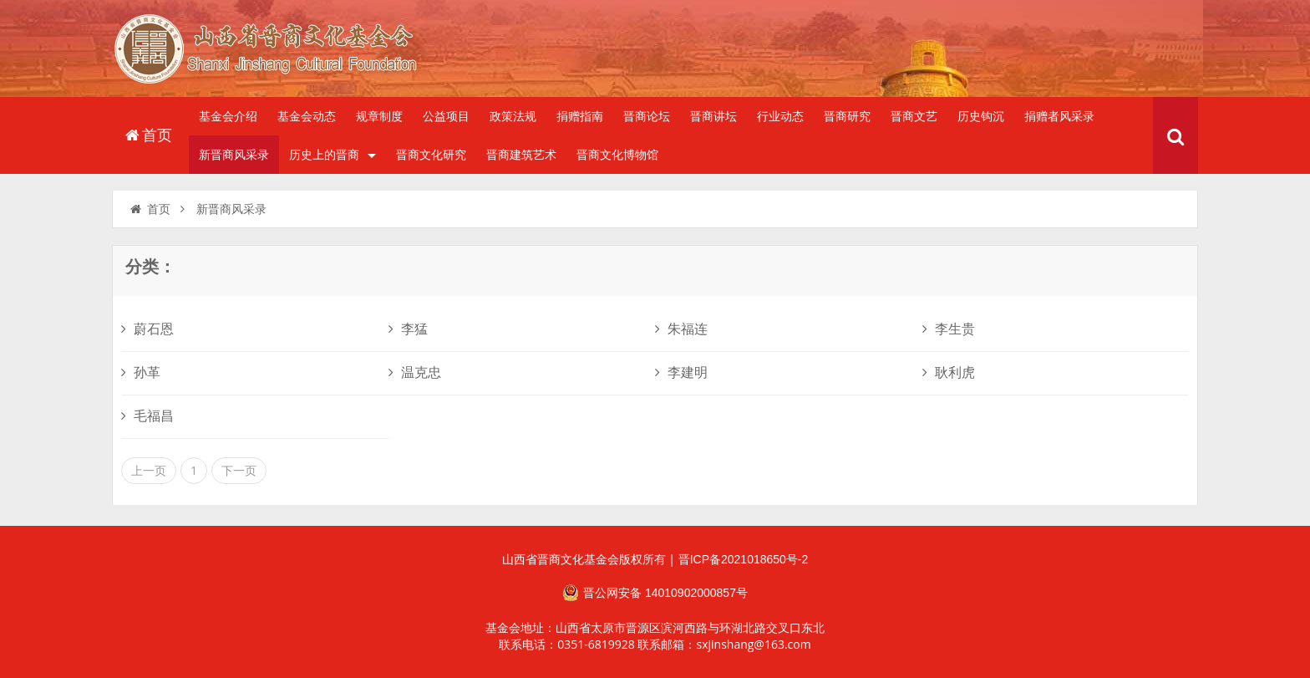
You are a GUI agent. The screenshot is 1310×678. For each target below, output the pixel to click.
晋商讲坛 (713, 116)
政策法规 (513, 116)
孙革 (140, 372)
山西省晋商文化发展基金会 (275, 52)
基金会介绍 (228, 116)
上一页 (148, 470)
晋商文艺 (914, 116)
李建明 (681, 372)
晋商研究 (847, 116)
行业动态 (780, 116)
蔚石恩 (147, 329)
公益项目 (446, 116)
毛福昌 (147, 416)
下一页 (238, 470)
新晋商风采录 (234, 154)
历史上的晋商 (332, 154)
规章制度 (379, 116)
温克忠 (414, 372)
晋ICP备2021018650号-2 (743, 559)
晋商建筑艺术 (521, 154)
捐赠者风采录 (1059, 116)
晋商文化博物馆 (617, 154)
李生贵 (948, 329)
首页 (147, 135)
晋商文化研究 (431, 154)
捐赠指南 (579, 116)
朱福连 (681, 329)
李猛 (408, 329)
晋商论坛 (646, 116)
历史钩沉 (980, 116)
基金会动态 (306, 116)
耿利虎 (948, 372)
